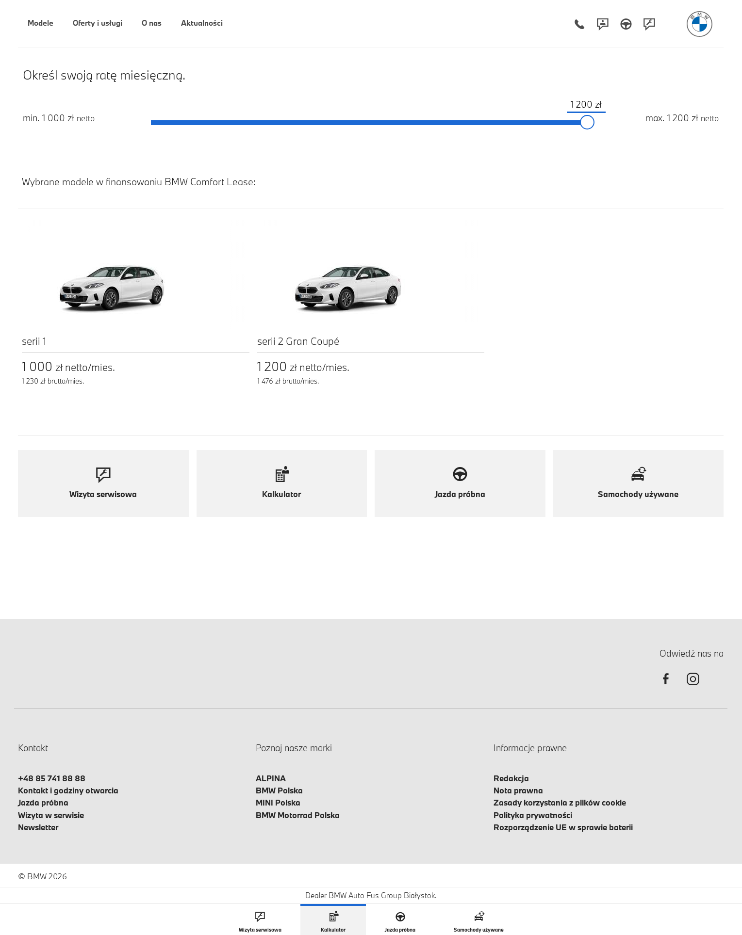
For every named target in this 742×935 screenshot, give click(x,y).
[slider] (587, 122)
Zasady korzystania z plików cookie (560, 802)
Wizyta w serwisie (51, 815)
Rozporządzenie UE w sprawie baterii (563, 827)
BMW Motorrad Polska (298, 815)
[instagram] (693, 687)
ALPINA (271, 778)
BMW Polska (279, 790)
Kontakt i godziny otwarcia (68, 790)
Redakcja (511, 778)
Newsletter (38, 827)
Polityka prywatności (533, 815)
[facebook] (665, 687)
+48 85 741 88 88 (51, 778)
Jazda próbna (43, 802)
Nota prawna (518, 790)
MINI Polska (278, 802)
